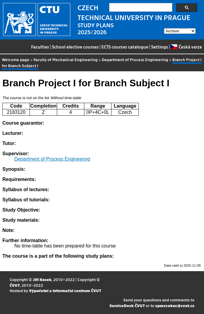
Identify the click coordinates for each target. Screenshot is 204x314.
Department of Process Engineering (135, 59)
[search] (140, 7)
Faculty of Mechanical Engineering (66, 59)
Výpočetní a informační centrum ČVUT (65, 290)
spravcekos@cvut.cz (174, 305)
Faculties (40, 46)
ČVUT (15, 285)
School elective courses (75, 46)
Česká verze (186, 46)
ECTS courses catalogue (124, 46)
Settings (159, 46)
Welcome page (15, 59)
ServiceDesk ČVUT (127, 305)
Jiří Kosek (42, 279)
